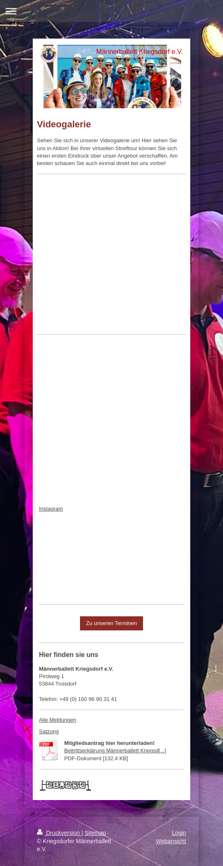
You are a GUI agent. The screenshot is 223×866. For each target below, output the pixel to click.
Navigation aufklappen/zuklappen (111, 11)
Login (179, 833)
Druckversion (59, 833)
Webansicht (171, 841)
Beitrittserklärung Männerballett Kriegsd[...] (115, 750)
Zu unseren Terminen (111, 623)
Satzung (49, 731)
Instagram (51, 509)
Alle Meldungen (57, 720)
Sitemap (95, 833)
